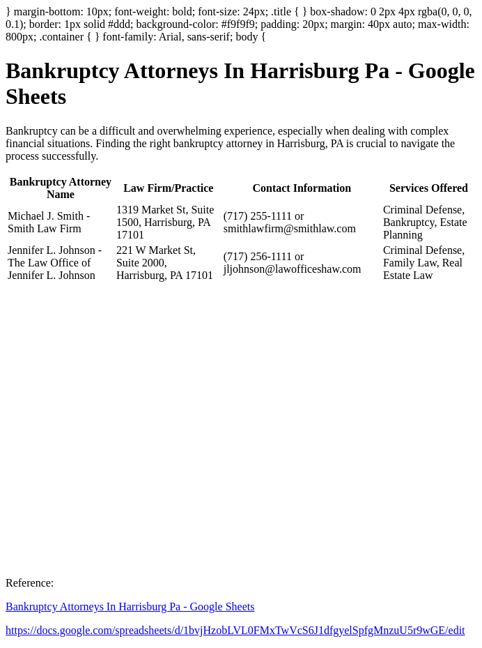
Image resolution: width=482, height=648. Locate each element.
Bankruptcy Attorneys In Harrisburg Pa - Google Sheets (130, 606)
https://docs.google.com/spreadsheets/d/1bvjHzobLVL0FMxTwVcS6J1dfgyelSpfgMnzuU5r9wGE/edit (235, 630)
